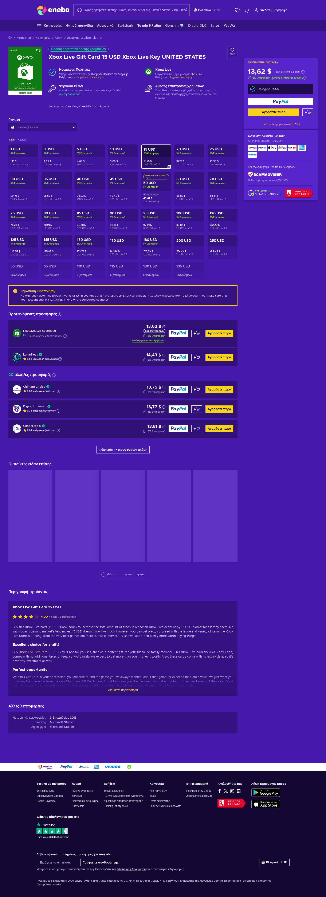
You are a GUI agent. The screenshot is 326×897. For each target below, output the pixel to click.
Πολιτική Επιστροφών (116, 806)
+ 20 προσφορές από (280, 124)
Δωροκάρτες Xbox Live (82, 37)
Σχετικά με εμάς (45, 791)
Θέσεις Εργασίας (46, 801)
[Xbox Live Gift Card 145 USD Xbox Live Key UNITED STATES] (56, 247)
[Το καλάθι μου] (246, 10)
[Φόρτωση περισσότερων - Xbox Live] (148, 72)
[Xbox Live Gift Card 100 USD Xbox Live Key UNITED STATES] (189, 220)
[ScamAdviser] (265, 174)
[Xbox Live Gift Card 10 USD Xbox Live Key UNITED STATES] (123, 156)
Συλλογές (77, 796)
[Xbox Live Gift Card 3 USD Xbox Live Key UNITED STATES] (56, 156)
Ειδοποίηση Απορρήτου (131, 869)
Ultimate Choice (34, 386)
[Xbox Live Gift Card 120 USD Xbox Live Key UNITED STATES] (222, 220)
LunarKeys (30, 354)
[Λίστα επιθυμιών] (237, 10)
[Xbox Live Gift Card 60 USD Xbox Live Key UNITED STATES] (189, 189)
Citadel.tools (32, 426)
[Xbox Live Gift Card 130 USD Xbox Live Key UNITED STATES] (156, 270)
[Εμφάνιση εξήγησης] (60, 359)
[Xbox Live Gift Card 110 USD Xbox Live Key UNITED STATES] (90, 270)
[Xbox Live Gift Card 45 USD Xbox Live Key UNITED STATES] (123, 189)
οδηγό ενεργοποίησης (181, 77)
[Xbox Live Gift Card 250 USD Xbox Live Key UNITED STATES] (222, 247)
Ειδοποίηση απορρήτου (257, 881)
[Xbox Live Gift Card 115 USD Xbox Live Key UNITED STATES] (123, 270)
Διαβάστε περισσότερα (123, 690)
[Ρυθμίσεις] (207, 10)
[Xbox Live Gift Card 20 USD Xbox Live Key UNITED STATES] (189, 156)
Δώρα (153, 796)
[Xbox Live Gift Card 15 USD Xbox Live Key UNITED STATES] (156, 156)
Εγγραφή (281, 10)
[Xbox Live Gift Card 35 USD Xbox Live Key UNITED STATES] (56, 189)
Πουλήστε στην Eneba (199, 791)
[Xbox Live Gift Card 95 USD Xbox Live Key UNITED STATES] (156, 220)
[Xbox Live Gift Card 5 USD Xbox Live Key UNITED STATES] (90, 156)
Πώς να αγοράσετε (82, 791)
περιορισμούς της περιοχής (89, 77)
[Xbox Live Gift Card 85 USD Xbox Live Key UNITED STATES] (90, 220)
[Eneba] (53, 10)
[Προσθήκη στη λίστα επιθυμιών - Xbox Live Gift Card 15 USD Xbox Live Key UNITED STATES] (232, 53)
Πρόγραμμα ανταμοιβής (85, 801)
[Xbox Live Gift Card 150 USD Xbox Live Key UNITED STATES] (90, 247)
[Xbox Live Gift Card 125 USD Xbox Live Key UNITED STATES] (23, 247)
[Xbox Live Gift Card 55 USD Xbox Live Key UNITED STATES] (23, 270)
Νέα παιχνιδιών (158, 791)
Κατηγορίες (43, 37)
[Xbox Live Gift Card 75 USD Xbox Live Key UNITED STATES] (23, 220)
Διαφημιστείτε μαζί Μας (199, 796)
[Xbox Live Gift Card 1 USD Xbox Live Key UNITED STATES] (23, 156)
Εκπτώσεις (78, 806)
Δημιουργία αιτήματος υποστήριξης (123, 801)
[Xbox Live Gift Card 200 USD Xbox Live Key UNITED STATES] (189, 247)
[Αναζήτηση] (131, 10)
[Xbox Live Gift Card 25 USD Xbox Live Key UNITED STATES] (222, 156)
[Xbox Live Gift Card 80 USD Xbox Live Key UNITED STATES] (56, 220)
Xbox (58, 37)
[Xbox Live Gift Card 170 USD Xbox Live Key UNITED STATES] (123, 247)
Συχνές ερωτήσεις (113, 791)
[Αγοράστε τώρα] (280, 101)
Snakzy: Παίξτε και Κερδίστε (165, 806)
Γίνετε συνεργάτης (160, 801)
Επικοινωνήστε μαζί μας (50, 796)
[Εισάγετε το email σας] (59, 862)
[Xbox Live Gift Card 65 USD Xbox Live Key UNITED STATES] (56, 270)
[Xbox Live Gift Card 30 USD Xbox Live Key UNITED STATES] (23, 189)
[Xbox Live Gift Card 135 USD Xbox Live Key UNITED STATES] (189, 270)
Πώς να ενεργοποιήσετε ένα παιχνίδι (124, 796)
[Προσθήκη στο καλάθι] (307, 112)
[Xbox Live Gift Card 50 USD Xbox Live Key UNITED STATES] (156, 189)
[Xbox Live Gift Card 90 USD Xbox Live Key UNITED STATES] (123, 220)
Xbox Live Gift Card (33, 652)
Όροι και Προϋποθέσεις (227, 881)
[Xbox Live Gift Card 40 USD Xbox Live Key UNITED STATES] (90, 189)
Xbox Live (197, 74)
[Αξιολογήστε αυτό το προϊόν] (27, 617)
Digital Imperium (34, 406)
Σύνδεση (262, 10)
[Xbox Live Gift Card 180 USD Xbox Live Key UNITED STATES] (156, 247)
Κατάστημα (23, 37)
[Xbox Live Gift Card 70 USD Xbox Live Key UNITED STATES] (222, 189)
